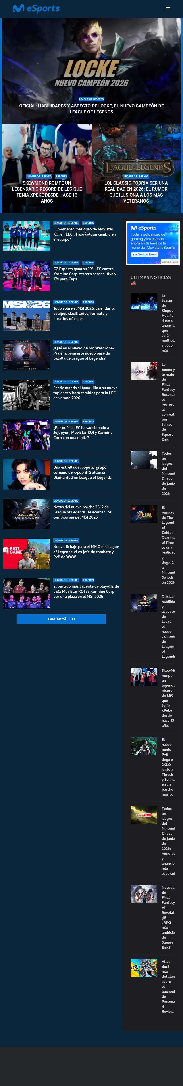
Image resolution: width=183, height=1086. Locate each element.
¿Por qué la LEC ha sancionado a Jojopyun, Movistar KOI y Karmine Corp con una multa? (82, 433)
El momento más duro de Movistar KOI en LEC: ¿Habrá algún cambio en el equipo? (84, 234)
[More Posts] (61, 619)
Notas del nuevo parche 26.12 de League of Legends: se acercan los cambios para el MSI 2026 (82, 512)
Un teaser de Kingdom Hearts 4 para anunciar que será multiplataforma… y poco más (168, 323)
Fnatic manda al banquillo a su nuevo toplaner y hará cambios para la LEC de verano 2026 (85, 393)
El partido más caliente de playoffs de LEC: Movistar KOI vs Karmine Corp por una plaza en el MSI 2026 (86, 591)
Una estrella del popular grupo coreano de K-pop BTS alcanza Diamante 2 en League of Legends (82, 472)
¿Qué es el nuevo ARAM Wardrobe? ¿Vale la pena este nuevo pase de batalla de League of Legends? (83, 353)
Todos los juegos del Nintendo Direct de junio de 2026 (168, 473)
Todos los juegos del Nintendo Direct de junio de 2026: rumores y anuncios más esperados (168, 841)
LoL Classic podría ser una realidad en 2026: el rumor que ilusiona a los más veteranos (136, 192)
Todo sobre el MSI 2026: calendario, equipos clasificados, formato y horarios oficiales (84, 313)
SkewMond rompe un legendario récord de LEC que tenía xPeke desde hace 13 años (47, 192)
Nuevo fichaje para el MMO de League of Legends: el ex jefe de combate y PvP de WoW (86, 552)
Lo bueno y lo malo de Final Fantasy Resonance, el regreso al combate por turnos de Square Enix (168, 402)
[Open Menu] (168, 9)
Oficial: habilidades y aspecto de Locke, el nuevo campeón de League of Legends (91, 109)
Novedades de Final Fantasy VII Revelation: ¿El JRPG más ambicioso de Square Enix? (168, 917)
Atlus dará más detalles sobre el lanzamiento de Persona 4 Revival (168, 986)
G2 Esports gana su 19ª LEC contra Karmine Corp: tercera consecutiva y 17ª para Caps (84, 274)
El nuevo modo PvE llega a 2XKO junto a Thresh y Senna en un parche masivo (168, 767)
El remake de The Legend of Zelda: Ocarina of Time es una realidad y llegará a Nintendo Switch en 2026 (168, 545)
